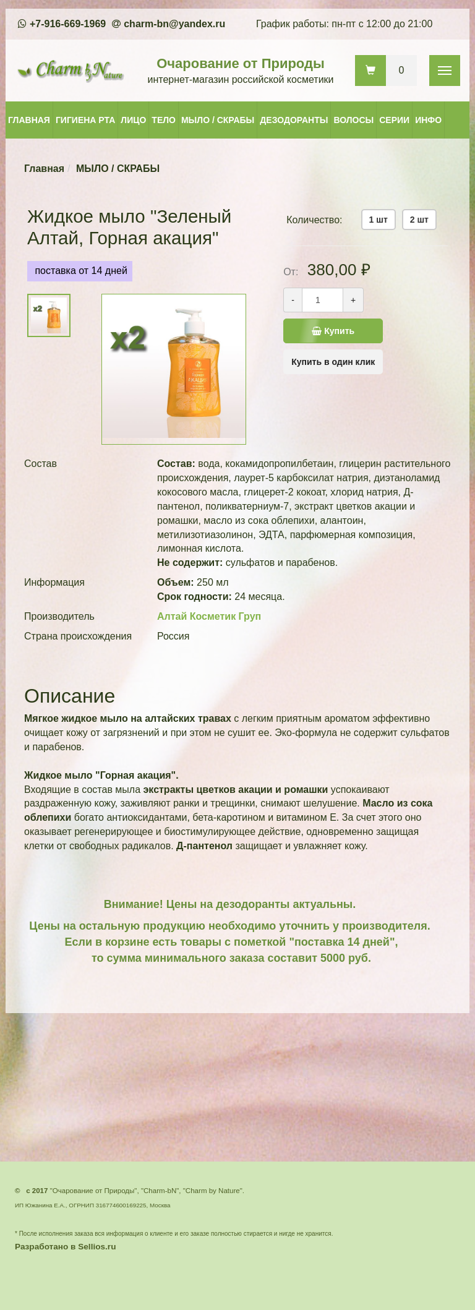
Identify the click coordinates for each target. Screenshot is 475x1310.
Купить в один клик (333, 362)
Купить (347, 331)
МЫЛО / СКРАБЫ (217, 120)
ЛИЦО (133, 120)
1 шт (378, 220)
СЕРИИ (394, 120)
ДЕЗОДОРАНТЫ (294, 120)
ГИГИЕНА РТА (85, 120)
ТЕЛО (164, 120)
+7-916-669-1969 (68, 24)
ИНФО (428, 120)
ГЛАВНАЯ (29, 120)
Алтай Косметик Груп (209, 616)
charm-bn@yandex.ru (174, 24)
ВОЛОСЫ (353, 120)
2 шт (419, 220)
